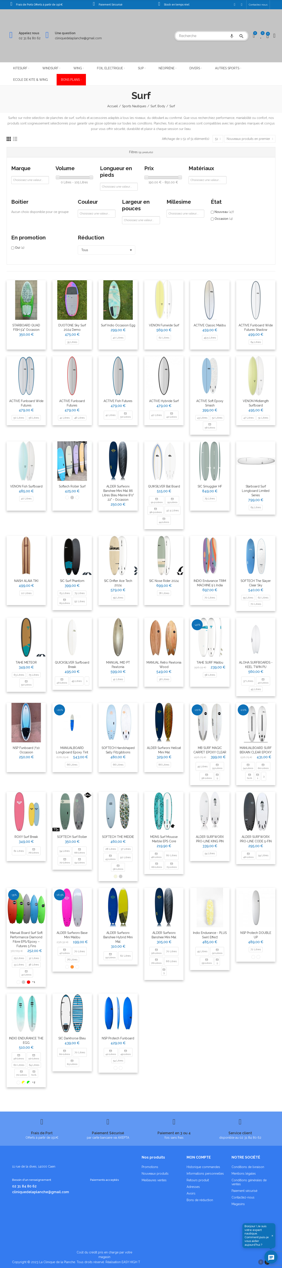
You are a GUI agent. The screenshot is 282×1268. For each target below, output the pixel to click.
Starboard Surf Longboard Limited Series (255, 491)
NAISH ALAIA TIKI (26, 581)
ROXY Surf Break (26, 837)
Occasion (224, 218)
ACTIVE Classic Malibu (210, 325)
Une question (65, 33)
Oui (19, 247)
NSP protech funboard (118, 1038)
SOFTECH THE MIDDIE (118, 837)
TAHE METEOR (26, 662)
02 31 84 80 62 (30, 38)
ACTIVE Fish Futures (118, 401)
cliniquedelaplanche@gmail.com (78, 38)
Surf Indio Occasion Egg (118, 325)
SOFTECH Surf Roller (72, 837)
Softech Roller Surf (72, 486)
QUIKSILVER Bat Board (164, 486)
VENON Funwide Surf (164, 325)
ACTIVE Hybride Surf (164, 401)
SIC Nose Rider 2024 (164, 581)
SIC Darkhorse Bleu (72, 1038)
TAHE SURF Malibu (210, 662)
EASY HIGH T (131, 1262)
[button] (258, 4)
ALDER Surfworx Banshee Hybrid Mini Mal (118, 937)
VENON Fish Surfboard (26, 486)
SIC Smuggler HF (210, 486)
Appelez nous (29, 33)
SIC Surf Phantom (72, 581)
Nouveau (224, 212)
